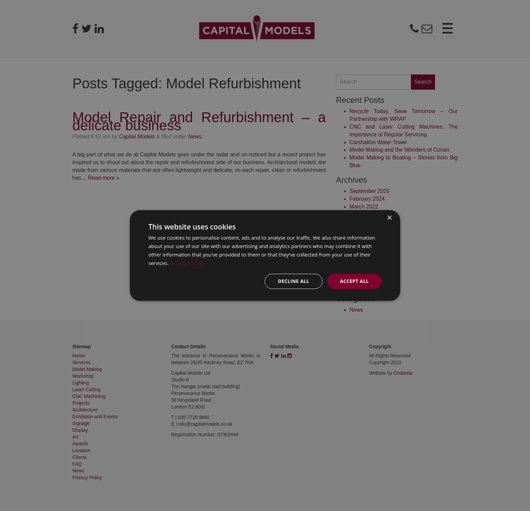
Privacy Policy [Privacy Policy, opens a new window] (186, 263)
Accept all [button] (354, 281)
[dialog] (265, 255)
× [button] (389, 218)
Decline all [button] (293, 281)
